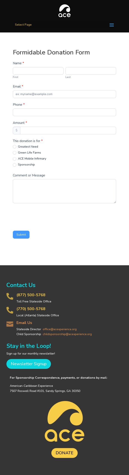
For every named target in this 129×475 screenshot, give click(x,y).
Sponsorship (24, 165)
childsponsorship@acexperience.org (67, 334)
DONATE (64, 453)
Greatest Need (25, 147)
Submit (21, 235)
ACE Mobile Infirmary (29, 159)
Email (18, 86)
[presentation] (45, 216)
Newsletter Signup (29, 364)
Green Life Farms (27, 153)
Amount (20, 123)
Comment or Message (29, 175)
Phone (19, 105)
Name (18, 63)
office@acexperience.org (60, 329)
